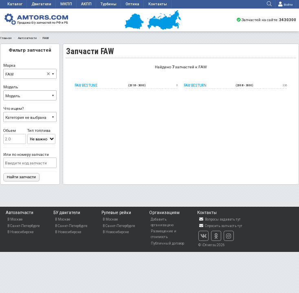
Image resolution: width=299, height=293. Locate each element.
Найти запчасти (21, 177)
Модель (30, 93)
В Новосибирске (20, 232)
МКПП (66, 4)
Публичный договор (167, 243)
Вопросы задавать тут (219, 219)
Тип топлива (41, 136)
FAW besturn (235, 85)
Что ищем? (30, 114)
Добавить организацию (162, 222)
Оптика (132, 4)
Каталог (14, 4)
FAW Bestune (126, 85)
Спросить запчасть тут (220, 226)
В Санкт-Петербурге (23, 226)
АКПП (86, 4)
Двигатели (41, 4)
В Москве (15, 219)
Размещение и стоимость (163, 234)
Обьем (14, 136)
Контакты (157, 4)
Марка (30, 71)
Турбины (109, 4)
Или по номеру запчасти (30, 160)
